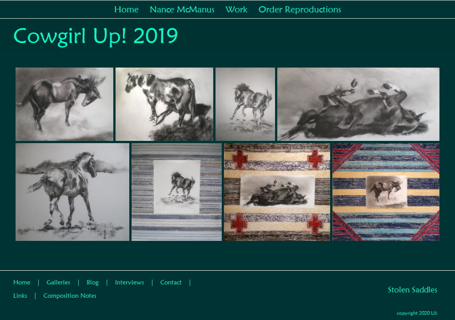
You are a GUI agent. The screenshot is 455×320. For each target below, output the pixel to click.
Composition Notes (70, 295)
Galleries (58, 282)
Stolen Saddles (412, 289)
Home (21, 282)
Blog (93, 282)
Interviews (129, 282)
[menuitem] (132, 9)
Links (20, 295)
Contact (171, 282)
